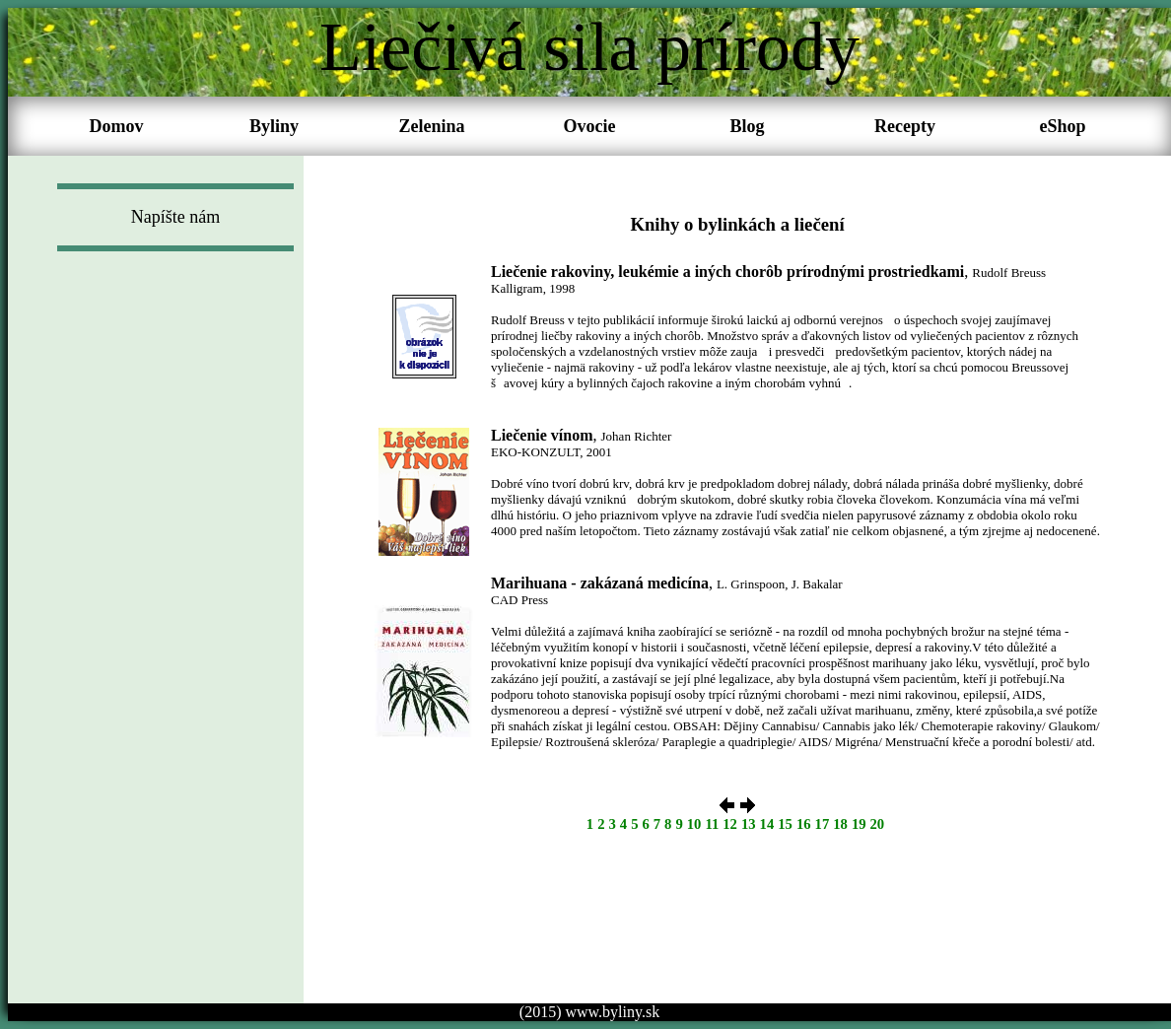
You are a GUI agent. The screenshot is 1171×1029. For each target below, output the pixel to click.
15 (785, 824)
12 (730, 824)
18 (840, 824)
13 (748, 824)
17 (822, 824)
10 (694, 824)
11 (712, 824)
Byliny (274, 126)
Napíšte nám (175, 217)
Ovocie (590, 126)
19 (859, 824)
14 (767, 824)
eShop (1062, 126)
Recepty (904, 126)
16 (803, 824)
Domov (117, 126)
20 (877, 824)
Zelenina (431, 126)
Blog (746, 126)
